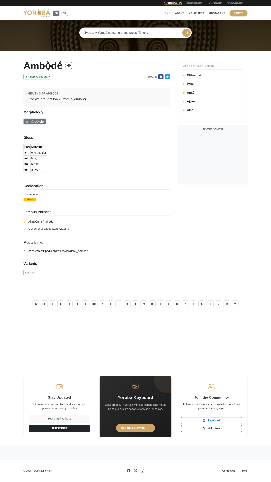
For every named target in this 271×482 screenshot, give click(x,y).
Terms (243, 470)
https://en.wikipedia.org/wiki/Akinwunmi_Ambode (58, 251)
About (179, 13)
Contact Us (217, 13)
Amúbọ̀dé (30, 272)
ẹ (69, 303)
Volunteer (196, 13)
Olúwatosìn (193, 75)
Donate (238, 13)
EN (56, 13)
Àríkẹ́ (188, 92)
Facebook (211, 420)
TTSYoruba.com (214, 3)
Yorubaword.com (234, 3)
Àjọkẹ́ (189, 101)
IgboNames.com (194, 3)
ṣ (202, 303)
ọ (169, 303)
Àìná (188, 110)
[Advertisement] (213, 157)
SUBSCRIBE (59, 428)
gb (94, 303)
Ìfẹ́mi (188, 84)
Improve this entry (37, 76)
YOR (63, 13)
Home (166, 13)
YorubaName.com (173, 3)
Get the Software (135, 428)
